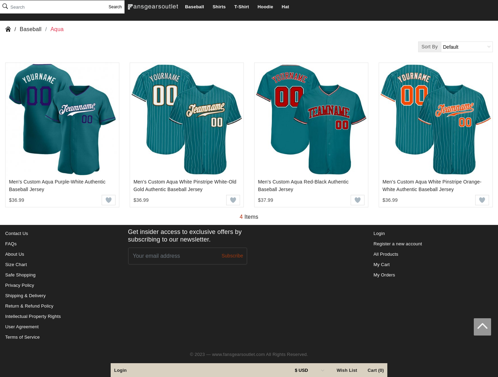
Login (120, 370)
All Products (386, 254)
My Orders (384, 274)
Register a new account (398, 243)
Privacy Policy (19, 285)
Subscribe (232, 255)
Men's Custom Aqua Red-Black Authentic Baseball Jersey (303, 185)
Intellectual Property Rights (33, 316)
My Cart (382, 264)
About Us (14, 254)
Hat (285, 6)
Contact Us (16, 233)
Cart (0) (376, 370)
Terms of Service (22, 337)
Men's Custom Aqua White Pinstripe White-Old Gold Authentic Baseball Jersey (185, 185)
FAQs (11, 243)
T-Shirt (241, 6)
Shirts (219, 6)
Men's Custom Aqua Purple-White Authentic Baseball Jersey (57, 185)
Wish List (346, 370)
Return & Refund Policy (29, 306)
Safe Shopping (20, 274)
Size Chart (16, 264)
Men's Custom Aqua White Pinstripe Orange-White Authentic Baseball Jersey (431, 185)
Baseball (194, 6)
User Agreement (22, 326)
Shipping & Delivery (25, 295)
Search (115, 6)
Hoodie (265, 6)
